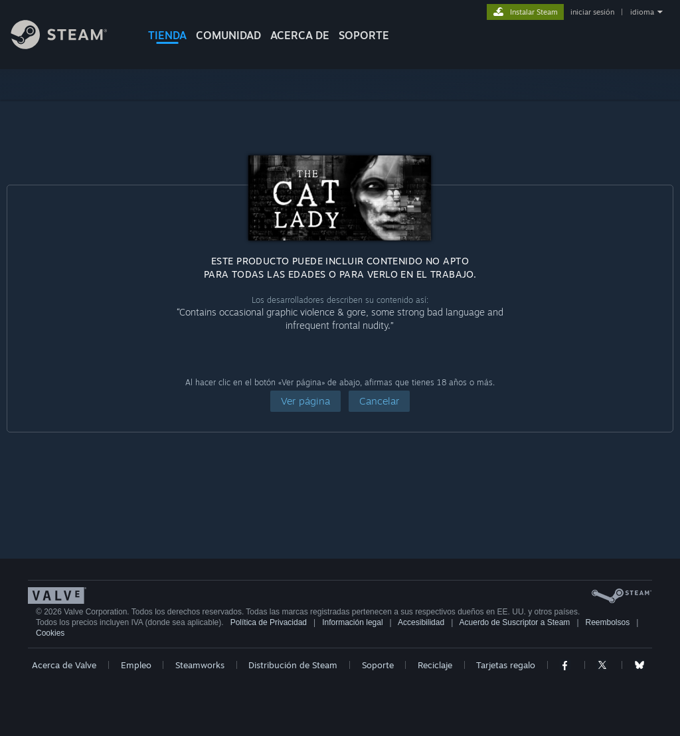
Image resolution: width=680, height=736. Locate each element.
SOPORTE (364, 35)
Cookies (50, 633)
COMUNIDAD (228, 35)
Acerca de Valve (64, 665)
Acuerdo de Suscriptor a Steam (515, 622)
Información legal (352, 622)
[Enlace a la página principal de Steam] (69, 45)
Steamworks (199, 665)
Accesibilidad (421, 622)
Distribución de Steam (292, 665)
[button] (305, 401)
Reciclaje (435, 665)
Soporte (378, 665)
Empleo (136, 665)
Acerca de (299, 35)
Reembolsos (608, 622)
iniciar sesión (592, 12)
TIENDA (167, 35)
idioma (642, 12)
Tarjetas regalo (505, 665)
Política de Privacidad (268, 622)
